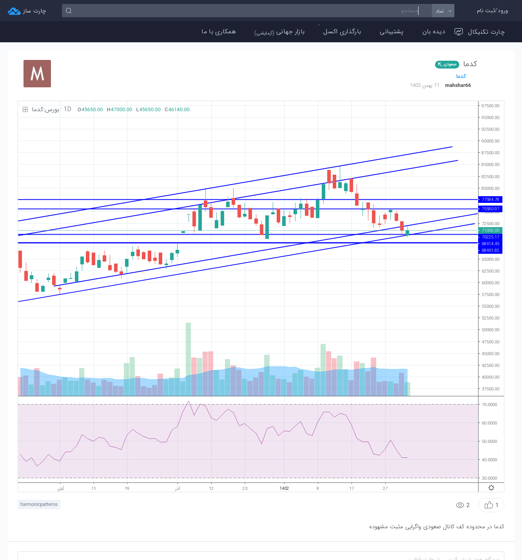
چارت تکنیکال (480, 32)
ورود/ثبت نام (492, 10)
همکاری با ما (218, 31)
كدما (461, 76)
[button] (491, 505)
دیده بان (433, 31)
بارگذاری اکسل (342, 31)
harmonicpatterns (39, 504)
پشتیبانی (391, 31)
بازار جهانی (279, 32)
